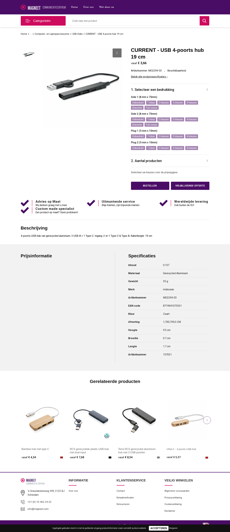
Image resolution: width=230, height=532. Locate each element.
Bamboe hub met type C (35, 449)
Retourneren (123, 505)
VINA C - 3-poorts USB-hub (182, 449)
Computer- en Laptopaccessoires (52, 33)
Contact (121, 491)
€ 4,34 (29, 457)
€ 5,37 (174, 457)
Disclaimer (170, 512)
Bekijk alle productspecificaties (149, 76)
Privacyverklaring (173, 498)
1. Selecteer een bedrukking (152, 90)
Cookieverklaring (173, 505)
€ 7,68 (77, 457)
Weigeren (173, 528)
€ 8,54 (125, 457)
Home (74, 7)
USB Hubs (78, 33)
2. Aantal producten (146, 161)
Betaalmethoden (125, 498)
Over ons (88, 7)
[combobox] (134, 20)
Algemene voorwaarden (177, 491)
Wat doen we (106, 7)
